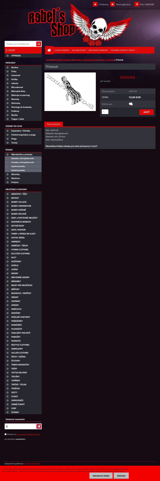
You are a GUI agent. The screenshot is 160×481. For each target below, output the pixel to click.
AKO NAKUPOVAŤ (79, 50)
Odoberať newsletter (15, 419)
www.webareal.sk (32, 463)
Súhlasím (121, 475)
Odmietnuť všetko (101, 475)
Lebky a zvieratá (107, 59)
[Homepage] (50, 50)
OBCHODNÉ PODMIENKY (98, 50)
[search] (38, 44)
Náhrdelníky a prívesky (62, 59)
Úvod (48, 59)
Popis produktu (53, 124)
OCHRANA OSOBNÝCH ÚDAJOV (123, 50)
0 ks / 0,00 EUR (147, 4)
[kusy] (105, 111)
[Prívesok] (70, 73)
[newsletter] (38, 426)
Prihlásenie (103, 4)
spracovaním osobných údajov (28, 434)
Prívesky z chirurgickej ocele (86, 59)
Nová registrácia (123, 4)
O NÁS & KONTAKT (62, 50)
